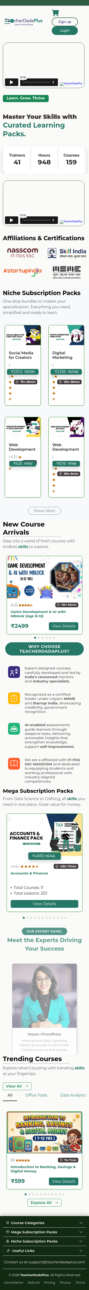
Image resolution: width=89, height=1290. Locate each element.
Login (65, 30)
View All (17, 1086)
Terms (80, 1282)
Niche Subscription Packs (44, 1241)
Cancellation (13, 1282)
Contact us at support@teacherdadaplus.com (44, 1262)
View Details (63, 626)
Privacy (65, 1282)
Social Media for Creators (21, 355)
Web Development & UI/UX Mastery (22, 447)
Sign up (64, 22)
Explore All (44, 1202)
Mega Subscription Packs (44, 1232)
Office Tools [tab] (36, 1095)
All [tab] (10, 1095)
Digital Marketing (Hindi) (62, 355)
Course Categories (44, 1223)
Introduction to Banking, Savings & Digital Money (43, 1169)
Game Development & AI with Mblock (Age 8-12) (38, 613)
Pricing (49, 1282)
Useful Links (44, 1250)
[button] (35, 638)
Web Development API (65, 447)
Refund (33, 1282)
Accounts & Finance (29, 873)
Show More (44, 511)
